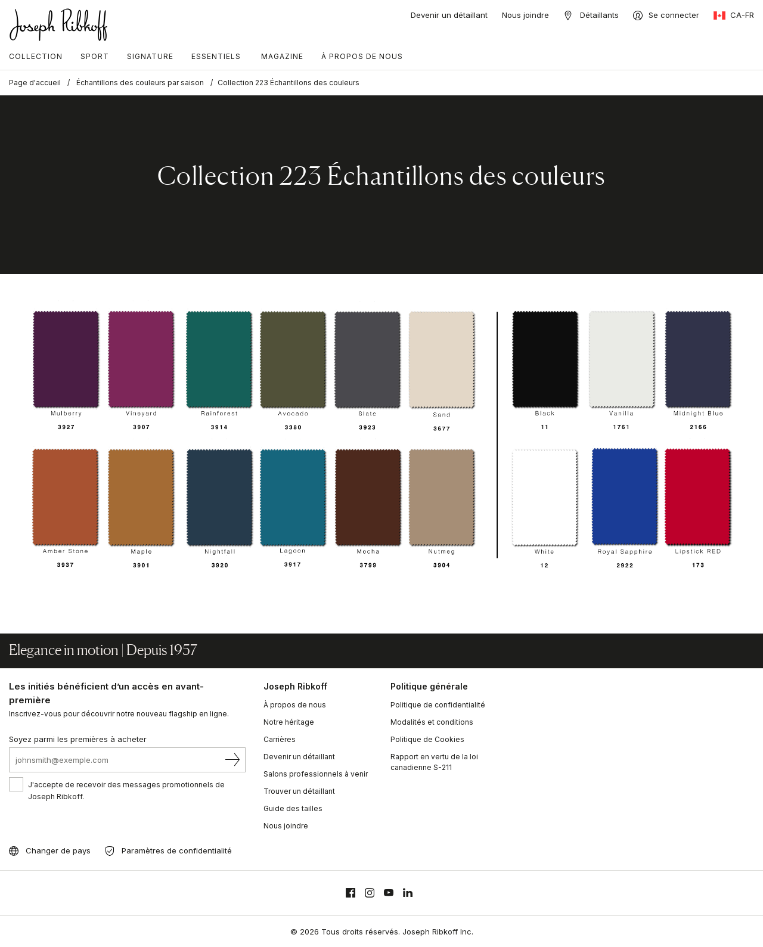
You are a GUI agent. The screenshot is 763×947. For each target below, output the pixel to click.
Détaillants (599, 15)
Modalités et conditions (431, 722)
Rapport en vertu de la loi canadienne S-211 (434, 762)
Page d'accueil (35, 82)
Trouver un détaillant (299, 791)
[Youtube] (388, 893)
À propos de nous (294, 704)
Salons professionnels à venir (315, 773)
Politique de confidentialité (437, 704)
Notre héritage (288, 722)
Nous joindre (525, 15)
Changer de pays (58, 850)
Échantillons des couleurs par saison (140, 82)
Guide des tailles (292, 808)
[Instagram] (369, 893)
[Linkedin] (407, 893)
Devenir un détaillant (449, 15)
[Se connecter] (666, 15)
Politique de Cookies (427, 739)
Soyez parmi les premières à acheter (78, 739)
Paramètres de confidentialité (177, 850)
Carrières (279, 739)
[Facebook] (350, 893)
